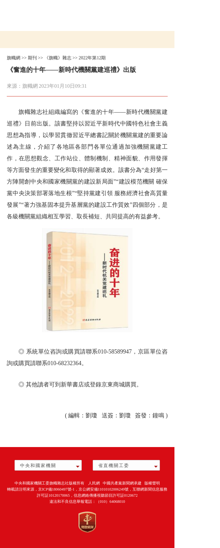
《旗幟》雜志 (57, 57)
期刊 (32, 57)
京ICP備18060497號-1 (56, 489)
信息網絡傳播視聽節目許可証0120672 (106, 495)
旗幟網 (13, 57)
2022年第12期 (92, 57)
